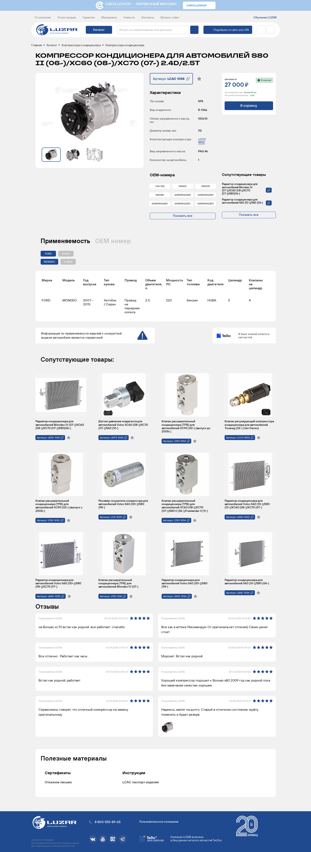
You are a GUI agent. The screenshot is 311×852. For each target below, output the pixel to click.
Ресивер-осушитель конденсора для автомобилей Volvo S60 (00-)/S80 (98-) (123, 506)
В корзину (248, 107)
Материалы (109, 17)
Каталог (99, 29)
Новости (129, 17)
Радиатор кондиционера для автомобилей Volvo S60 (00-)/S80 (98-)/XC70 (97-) (58, 585)
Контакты (148, 17)
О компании (43, 17)
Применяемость (65, 242)
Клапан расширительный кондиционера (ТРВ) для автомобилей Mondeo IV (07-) (118, 585)
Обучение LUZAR (265, 17)
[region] (155, 297)
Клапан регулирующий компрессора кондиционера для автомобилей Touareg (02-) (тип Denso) (249, 426)
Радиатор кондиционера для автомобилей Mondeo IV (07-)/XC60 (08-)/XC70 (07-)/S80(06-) (240, 190)
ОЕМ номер (113, 242)
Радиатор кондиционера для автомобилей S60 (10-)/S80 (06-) (242, 203)
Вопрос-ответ (170, 17)
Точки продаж (66, 17)
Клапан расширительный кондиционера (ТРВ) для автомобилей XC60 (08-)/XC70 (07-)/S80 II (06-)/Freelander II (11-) (185, 507)
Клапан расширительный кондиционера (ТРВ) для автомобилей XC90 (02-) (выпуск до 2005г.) (186, 428)
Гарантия (89, 17)
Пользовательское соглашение (158, 821)
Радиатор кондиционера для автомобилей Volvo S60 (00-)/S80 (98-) (184, 585)
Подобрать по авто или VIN (231, 29)
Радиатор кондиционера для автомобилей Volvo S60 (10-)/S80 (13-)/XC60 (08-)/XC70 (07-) (247, 506)
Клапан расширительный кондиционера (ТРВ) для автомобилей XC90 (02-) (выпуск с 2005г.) (58, 507)
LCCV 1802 (202, 142)
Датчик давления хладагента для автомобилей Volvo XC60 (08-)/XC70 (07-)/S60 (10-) (123, 426)
